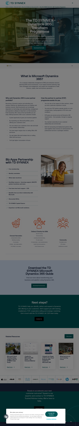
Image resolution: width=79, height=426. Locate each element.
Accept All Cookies (51, 414)
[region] (35, 416)
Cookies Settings (51, 419)
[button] (5, 416)
